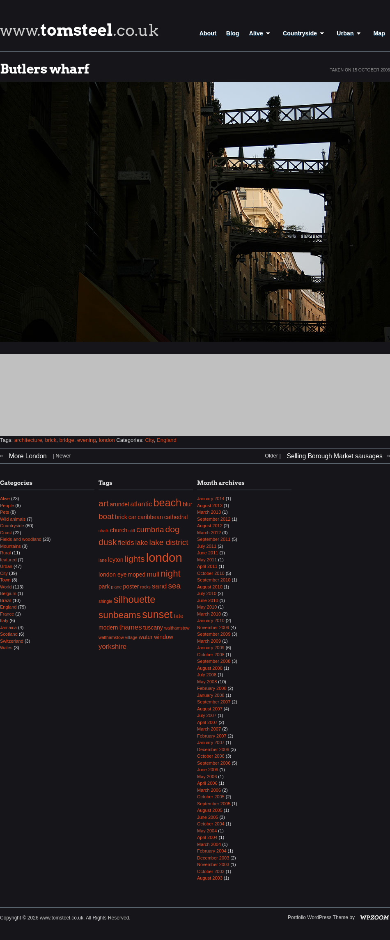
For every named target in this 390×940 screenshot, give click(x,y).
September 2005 (213, 803)
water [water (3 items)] (146, 637)
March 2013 (209, 512)
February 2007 (212, 735)
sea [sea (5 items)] (174, 585)
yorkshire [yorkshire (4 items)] (112, 646)
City (149, 440)
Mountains (10, 546)
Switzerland (11, 641)
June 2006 (207, 769)
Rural (5, 552)
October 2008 (211, 654)
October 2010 (211, 573)
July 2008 (206, 674)
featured (8, 559)
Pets (4, 512)
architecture (28, 440)
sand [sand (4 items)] (159, 586)
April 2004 (207, 837)
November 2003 (213, 864)
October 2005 (211, 796)
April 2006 (207, 783)
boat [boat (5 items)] (106, 516)
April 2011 (207, 566)
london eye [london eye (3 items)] (113, 574)
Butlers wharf (44, 69)
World (6, 586)
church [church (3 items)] (118, 530)
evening (86, 440)
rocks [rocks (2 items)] (145, 586)
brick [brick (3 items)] (121, 517)
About (207, 33)
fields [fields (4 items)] (126, 543)
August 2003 (210, 878)
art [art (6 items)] (103, 503)
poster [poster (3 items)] (131, 586)
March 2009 (209, 641)
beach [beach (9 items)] (168, 502)
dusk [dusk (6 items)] (108, 542)
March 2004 (209, 844)
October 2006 (211, 756)
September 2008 (213, 661)
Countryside (305, 33)
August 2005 (210, 810)
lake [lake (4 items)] (141, 543)
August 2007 (210, 708)
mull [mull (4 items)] (153, 574)
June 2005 (207, 817)
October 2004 (211, 823)
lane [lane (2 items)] (103, 560)
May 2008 (207, 681)
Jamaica (8, 627)
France (7, 613)
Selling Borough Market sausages (335, 456)
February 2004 (212, 850)
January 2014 (211, 498)
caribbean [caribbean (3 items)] (150, 517)
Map (379, 33)
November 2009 (213, 627)
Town (5, 579)
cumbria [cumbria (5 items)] (150, 529)
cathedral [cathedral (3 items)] (176, 517)
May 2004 (207, 830)
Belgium (8, 593)
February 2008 (212, 688)
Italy (4, 620)
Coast (6, 532)
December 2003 (213, 857)
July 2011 (206, 546)
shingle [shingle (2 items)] (105, 601)
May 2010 (207, 606)
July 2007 (206, 715)
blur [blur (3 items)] (187, 504)
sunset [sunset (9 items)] (157, 614)
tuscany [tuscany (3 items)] (153, 627)
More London (28, 456)
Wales (6, 647)
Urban (350, 33)
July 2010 (206, 593)
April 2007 (207, 722)
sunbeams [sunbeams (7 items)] (120, 615)
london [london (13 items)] (164, 557)
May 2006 (207, 776)
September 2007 (213, 701)
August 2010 (210, 586)
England (167, 440)
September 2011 (213, 539)
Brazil (5, 600)
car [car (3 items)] (132, 517)
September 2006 (213, 763)
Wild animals (12, 519)
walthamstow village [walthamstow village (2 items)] (118, 637)
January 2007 (211, 742)
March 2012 (209, 532)
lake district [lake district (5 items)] (168, 542)
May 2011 (207, 559)
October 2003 (211, 871)
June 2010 (207, 600)
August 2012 (210, 525)
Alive (261, 33)
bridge (67, 440)
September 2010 (213, 579)
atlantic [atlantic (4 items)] (141, 504)
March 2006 (209, 790)
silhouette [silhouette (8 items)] (135, 599)
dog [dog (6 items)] (172, 529)
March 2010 (209, 613)
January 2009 (211, 647)
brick (50, 440)
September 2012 (213, 519)
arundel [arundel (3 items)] (119, 504)
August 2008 (210, 668)
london (107, 440)
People (7, 505)
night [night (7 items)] (171, 573)
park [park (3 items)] (104, 586)
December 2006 (213, 749)
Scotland (9, 634)
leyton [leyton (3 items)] (115, 559)
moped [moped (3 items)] (137, 574)
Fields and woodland (20, 539)
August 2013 (210, 505)
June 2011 (207, 552)
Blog (232, 33)
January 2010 (211, 620)
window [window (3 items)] (163, 637)
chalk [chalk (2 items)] (104, 530)
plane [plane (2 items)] (116, 586)
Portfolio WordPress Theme (318, 917)
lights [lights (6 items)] (135, 558)
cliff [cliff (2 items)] (131, 530)
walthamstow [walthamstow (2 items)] (177, 627)
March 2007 (209, 728)
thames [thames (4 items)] (130, 627)
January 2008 (211, 695)
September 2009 (213, 634)
